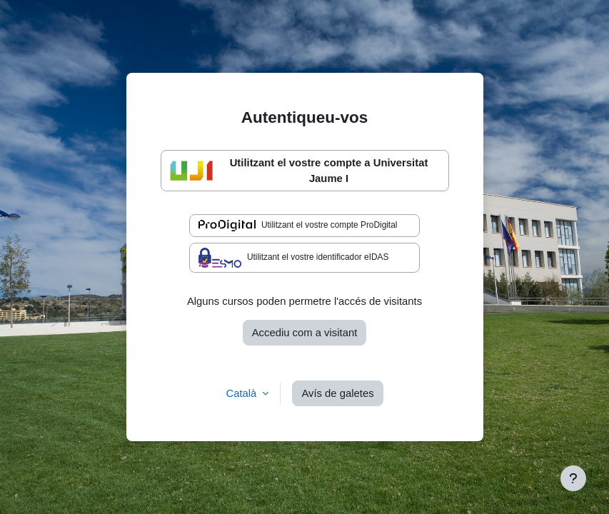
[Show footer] (573, 478)
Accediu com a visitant (305, 332)
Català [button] (242, 393)
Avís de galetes (337, 393)
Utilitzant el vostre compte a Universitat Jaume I (299, 170)
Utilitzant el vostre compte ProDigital (297, 225)
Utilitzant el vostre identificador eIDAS (293, 258)
